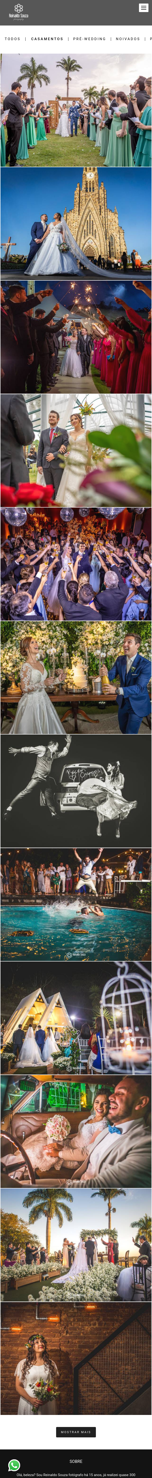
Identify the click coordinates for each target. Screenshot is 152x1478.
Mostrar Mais (76, 1432)
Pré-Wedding (89, 39)
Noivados (128, 39)
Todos (13, 39)
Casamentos (47, 39)
